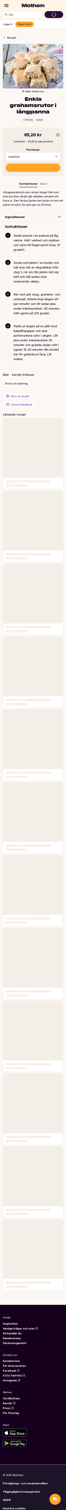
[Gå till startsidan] (33, 5)
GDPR (7, 1500)
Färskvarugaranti (14, 1343)
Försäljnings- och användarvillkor (25, 1483)
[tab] (43, 184)
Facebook (11, 1370)
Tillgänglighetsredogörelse (21, 1491)
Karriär (9, 1403)
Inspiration (10, 1323)
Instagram (11, 1380)
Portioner (33, 149)
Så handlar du (12, 1333)
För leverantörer (14, 1365)
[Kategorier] (6, 5)
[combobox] (25, 14)
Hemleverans (12, 1338)
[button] (34, 246)
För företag (11, 1413)
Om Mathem (11, 1398)
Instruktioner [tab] (28, 183)
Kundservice (11, 1361)
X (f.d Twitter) (14, 1375)
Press (8, 1408)
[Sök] (6, 14)
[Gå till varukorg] (54, 14)
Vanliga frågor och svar (20, 1328)
